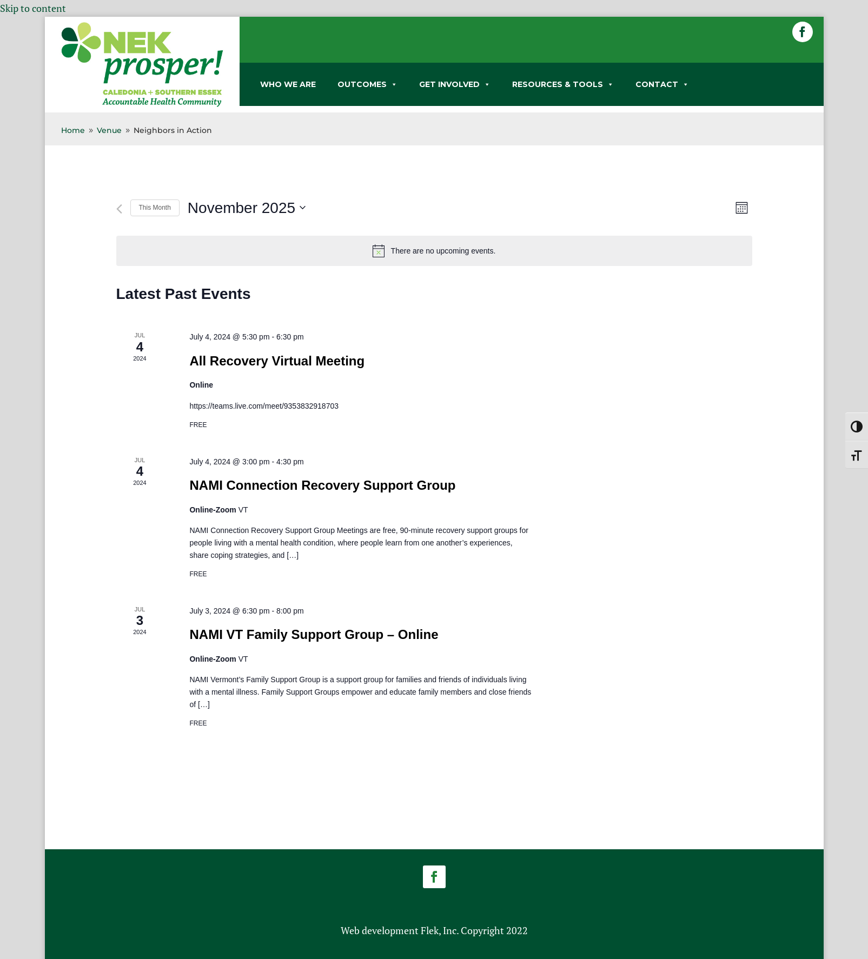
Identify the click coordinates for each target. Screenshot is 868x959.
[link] (142, 104)
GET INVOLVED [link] (455, 84)
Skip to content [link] (33, 8)
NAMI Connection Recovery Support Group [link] (322, 485)
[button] (802, 32)
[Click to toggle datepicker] (247, 208)
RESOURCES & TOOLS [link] (563, 84)
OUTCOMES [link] (367, 84)
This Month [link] (155, 207)
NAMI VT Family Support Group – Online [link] (313, 634)
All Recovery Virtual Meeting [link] (277, 361)
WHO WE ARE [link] (288, 84)
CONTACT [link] (662, 84)
